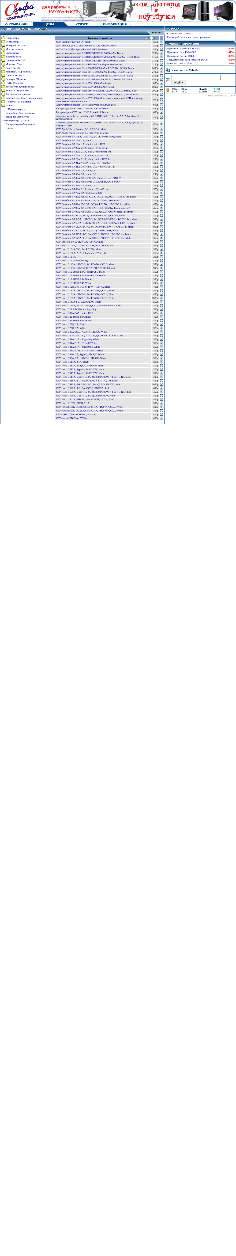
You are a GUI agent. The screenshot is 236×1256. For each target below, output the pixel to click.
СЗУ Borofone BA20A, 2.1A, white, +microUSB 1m (83, 159)
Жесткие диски (14, 56)
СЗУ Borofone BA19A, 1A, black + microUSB (80, 144)
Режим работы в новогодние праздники (188, 37)
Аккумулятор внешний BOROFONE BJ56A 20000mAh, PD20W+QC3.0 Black (98, 56)
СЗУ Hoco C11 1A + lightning (72, 260)
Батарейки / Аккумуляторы (20, 112)
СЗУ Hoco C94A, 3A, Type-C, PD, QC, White (80, 354)
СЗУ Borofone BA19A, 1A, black (73, 140)
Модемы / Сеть (14, 64)
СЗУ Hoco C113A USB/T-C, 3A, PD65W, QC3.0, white (85, 264)
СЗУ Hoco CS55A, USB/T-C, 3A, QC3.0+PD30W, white (85, 395)
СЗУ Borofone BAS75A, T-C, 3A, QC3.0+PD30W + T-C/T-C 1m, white (93, 237)
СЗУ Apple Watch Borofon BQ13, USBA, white (81, 129)
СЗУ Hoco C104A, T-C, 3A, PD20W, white (78, 249)
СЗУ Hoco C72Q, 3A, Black (71, 324)
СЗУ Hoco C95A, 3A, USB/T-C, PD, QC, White (81, 358)
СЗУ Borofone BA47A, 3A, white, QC (76, 185)
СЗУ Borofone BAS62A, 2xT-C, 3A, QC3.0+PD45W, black (87, 230)
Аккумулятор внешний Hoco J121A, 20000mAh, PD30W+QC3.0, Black (94, 75)
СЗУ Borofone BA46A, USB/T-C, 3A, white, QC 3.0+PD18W (88, 177)
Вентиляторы (13, 41)
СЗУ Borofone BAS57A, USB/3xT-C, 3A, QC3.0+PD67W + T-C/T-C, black (95, 222)
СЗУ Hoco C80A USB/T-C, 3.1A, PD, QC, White (81, 331)
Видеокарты (12, 52)
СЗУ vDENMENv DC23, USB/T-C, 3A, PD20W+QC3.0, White (89, 410)
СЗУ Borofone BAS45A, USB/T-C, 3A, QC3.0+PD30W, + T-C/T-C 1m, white (96, 219)
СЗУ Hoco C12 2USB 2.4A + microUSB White (80, 275)
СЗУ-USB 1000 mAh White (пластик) (76, 414)
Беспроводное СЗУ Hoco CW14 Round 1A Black (82, 108)
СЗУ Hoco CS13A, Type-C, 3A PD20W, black (80, 369)
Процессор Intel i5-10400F (181, 55)
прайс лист (178, 70)
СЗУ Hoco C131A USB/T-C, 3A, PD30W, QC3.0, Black (85, 290)
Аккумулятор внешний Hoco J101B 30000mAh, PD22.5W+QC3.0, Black (95, 68)
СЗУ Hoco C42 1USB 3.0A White (73, 320)
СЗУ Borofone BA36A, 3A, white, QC (76, 174)
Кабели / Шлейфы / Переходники (24, 97)
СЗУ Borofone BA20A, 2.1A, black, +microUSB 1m (83, 151)
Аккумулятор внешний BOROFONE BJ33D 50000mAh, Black (89, 53)
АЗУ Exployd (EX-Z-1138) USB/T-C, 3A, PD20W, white (86, 45)
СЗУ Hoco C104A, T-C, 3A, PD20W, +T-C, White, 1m (84, 245)
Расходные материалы (18, 94)
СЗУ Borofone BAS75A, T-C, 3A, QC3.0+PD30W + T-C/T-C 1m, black (93, 234)
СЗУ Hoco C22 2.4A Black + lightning (76, 309)
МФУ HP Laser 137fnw (179, 63)
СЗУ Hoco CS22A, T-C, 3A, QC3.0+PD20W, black (82, 388)
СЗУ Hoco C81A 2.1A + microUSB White (78, 346)
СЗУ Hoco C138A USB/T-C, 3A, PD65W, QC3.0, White (85, 298)
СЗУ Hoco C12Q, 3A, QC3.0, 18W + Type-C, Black (83, 286)
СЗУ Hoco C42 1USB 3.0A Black (73, 316)
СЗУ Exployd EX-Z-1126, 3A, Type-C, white (79, 241)
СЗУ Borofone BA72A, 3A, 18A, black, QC (79, 192)
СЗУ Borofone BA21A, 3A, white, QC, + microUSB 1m (85, 166)
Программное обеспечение (20, 124)
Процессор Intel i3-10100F (181, 52)
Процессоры (12, 37)
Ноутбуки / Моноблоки (18, 101)
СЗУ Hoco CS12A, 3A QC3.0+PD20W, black (79, 365)
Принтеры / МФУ (15, 75)
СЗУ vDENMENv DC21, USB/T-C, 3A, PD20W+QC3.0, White (89, 406)
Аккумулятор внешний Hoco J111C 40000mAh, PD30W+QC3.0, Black (94, 71)
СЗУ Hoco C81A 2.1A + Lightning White (77, 339)
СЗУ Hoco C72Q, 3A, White (71, 328)
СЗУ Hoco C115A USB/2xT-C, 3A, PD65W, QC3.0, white (86, 267)
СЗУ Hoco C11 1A (66, 256)
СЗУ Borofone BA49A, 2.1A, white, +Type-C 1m (82, 189)
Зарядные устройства (17, 116)
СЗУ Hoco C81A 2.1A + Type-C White (76, 343)
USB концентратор (16, 109)
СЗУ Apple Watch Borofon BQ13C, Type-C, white (82, 132)
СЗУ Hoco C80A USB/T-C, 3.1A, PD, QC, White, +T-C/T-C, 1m (89, 335)
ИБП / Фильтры (14, 82)
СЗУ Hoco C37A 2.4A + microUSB (74, 313)
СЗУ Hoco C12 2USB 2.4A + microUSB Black (80, 271)
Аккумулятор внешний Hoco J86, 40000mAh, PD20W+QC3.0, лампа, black (96, 90)
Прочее (10, 127)
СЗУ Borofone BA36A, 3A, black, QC (76, 170)
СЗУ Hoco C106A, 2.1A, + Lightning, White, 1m (81, 252)
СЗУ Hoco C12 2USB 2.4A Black (73, 279)
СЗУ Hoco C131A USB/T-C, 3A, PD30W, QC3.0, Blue (84, 294)
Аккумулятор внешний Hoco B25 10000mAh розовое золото (88, 64)
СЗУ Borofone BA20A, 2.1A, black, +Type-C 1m (82, 147)
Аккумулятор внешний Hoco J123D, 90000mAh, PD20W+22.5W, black (94, 79)
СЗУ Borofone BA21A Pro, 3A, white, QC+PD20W (83, 162)
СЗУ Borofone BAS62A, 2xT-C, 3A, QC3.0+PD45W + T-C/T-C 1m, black (94, 226)
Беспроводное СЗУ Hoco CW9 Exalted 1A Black (82, 112)
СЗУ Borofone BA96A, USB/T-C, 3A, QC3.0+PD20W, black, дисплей (93, 207)
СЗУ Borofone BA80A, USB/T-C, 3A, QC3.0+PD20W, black (88, 200)
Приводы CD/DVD (16, 60)
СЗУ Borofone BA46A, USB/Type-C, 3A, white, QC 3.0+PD (88, 181)
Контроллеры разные (17, 120)
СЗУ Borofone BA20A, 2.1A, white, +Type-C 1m (82, 155)
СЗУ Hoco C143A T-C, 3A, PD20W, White (78, 301)
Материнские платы (16, 45)
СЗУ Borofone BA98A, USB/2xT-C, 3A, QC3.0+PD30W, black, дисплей (94, 211)
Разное (9, 105)
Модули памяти (14, 49)
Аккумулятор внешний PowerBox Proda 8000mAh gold (86, 104)
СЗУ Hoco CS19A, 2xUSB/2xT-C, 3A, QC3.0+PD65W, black (88, 384)
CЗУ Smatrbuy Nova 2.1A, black (73, 41)
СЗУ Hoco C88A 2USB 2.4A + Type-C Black (79, 350)
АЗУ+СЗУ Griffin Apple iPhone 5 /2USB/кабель (81, 49)
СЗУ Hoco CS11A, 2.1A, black (72, 361)
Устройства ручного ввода (20, 86)
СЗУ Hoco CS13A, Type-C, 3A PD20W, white (80, 373)
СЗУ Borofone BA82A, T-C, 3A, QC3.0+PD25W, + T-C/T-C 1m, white (93, 204)
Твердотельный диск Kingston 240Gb (187, 59)
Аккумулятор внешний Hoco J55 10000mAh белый (83, 83)
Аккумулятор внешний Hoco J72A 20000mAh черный (85, 86)
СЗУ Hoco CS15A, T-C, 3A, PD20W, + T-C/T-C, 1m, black (87, 380)
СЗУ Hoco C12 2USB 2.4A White (73, 283)
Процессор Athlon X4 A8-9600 (184, 48)
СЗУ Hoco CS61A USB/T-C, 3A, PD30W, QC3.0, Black (85, 399)
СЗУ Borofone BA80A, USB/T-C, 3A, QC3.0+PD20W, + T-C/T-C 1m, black (95, 196)
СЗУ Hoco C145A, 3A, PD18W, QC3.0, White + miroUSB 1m (88, 305)
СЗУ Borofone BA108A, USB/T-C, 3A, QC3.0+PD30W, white (88, 136)
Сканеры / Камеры (16, 79)
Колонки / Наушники (17, 90)
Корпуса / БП (13, 67)
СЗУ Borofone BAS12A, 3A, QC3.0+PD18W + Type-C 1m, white (90, 215)
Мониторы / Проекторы (19, 71)
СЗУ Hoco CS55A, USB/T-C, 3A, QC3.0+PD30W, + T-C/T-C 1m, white (93, 391)
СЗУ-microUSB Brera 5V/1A (71, 418)
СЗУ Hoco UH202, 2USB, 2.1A (72, 403)
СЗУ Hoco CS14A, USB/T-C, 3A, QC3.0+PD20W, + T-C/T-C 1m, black (93, 376)
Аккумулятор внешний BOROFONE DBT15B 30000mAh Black (90, 60)
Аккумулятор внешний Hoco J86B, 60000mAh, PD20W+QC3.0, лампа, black (97, 94)
